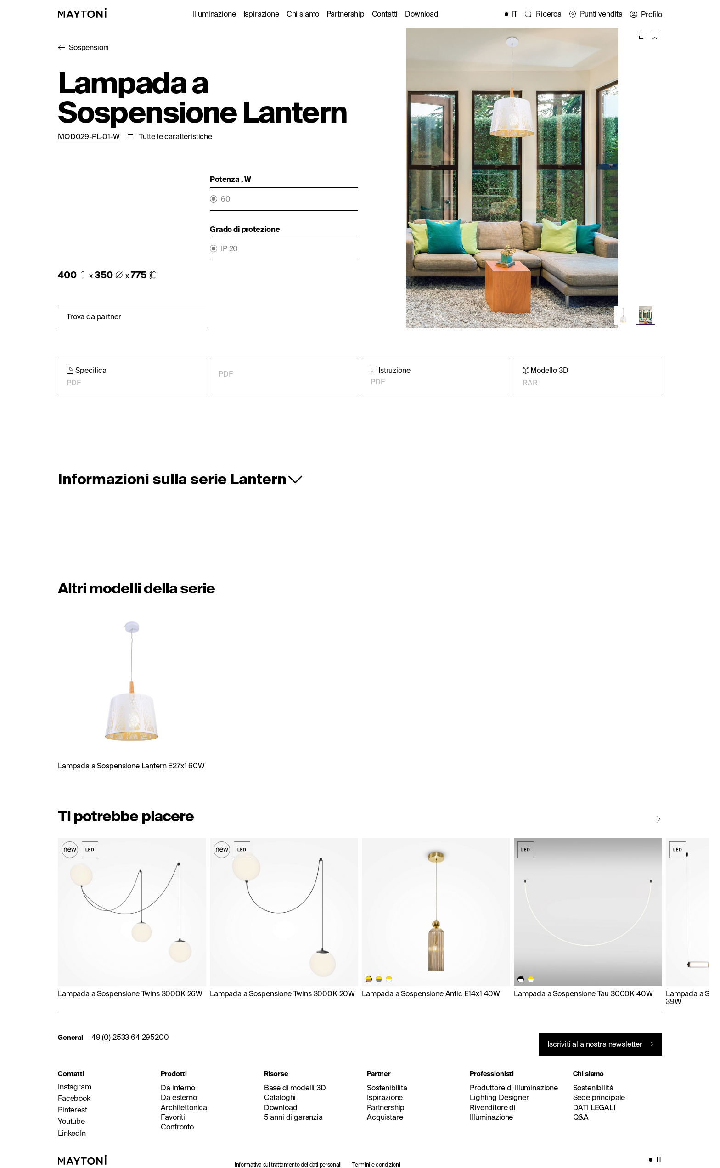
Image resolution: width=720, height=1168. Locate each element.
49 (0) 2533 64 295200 (130, 1037)
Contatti (385, 14)
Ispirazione (261, 14)
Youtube (71, 1121)
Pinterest (72, 1110)
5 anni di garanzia (293, 1117)
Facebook (74, 1098)
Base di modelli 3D (295, 1087)
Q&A (581, 1117)
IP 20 (229, 249)
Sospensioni (89, 47)
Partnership (345, 14)
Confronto (177, 1127)
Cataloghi (280, 1097)
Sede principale (599, 1097)
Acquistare (385, 1117)
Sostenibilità (387, 1087)
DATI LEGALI (594, 1107)
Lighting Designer (499, 1097)
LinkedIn (72, 1133)
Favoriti (173, 1117)
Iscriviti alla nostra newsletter (594, 1044)
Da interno (178, 1087)
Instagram (74, 1087)
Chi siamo (303, 14)
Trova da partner (94, 316)
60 (226, 199)
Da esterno (179, 1097)
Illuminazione (214, 14)
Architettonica (184, 1107)
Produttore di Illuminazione (514, 1087)
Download (422, 14)
